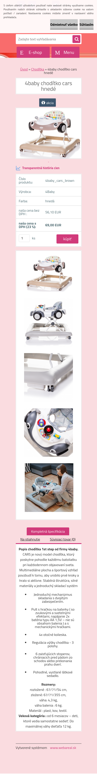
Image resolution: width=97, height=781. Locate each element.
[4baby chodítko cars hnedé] (48, 275)
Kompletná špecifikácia (48, 531)
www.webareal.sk (63, 747)
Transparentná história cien (38, 168)
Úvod (24, 69)
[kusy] (24, 238)
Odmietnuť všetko (64, 24)
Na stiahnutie (30, 539)
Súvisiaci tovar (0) (63, 539)
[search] (76, 39)
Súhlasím (86, 24)
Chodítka (37, 69)
